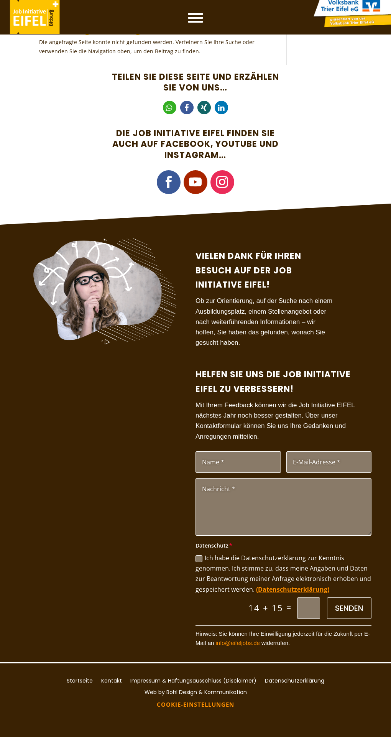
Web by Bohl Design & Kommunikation (196, 691)
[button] (169, 107)
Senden (349, 608)
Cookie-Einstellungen (195, 704)
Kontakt (111, 680)
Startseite (80, 680)
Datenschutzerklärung (294, 680)
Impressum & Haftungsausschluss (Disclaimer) (193, 680)
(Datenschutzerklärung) (292, 589)
